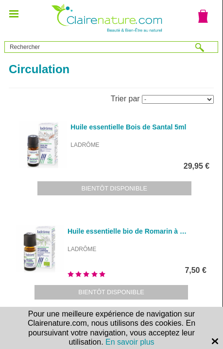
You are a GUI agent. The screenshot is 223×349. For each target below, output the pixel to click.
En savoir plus (129, 342)
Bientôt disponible (115, 188)
